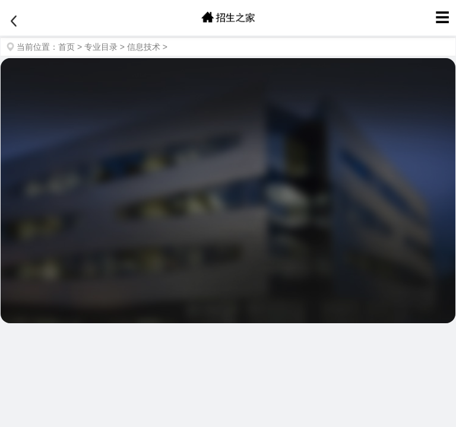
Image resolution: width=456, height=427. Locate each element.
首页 (66, 47)
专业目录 (101, 47)
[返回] (14, 21)
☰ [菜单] (442, 17)
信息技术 (143, 47)
